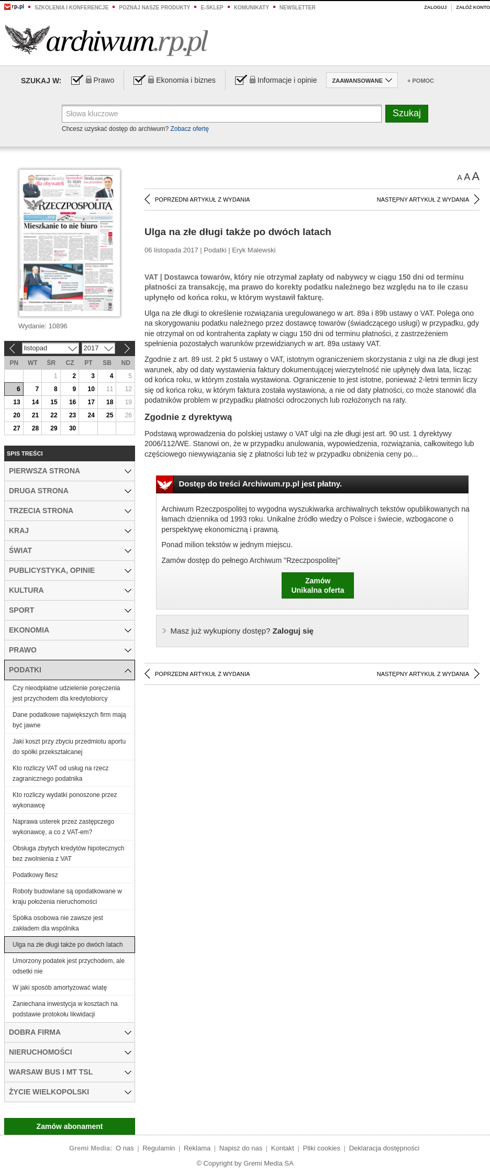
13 (16, 402)
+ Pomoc (420, 80)
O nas (125, 1148)
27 (16, 428)
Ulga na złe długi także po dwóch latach (68, 944)
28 (35, 428)
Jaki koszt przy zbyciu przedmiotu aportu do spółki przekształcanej (69, 747)
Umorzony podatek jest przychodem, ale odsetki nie (69, 966)
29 (53, 428)
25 (109, 415)
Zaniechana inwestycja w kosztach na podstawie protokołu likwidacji (65, 1009)
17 (90, 402)
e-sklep (212, 7)
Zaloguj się (242, 630)
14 (35, 402)
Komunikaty (251, 7)
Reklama (197, 1148)
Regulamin (158, 1148)
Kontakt (282, 1148)
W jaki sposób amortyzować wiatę (60, 987)
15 (53, 402)
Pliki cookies (322, 1148)
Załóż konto (473, 7)
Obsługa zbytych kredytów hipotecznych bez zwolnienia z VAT (68, 853)
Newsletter (298, 7)
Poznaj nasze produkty (154, 7)
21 (35, 415)
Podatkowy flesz (35, 875)
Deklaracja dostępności (384, 1148)
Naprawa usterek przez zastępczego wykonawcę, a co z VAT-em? (63, 827)
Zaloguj (435, 7)
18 (109, 402)
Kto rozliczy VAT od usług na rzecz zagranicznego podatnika (60, 773)
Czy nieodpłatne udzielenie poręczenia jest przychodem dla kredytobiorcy (66, 693)
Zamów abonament (70, 1126)
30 (72, 428)
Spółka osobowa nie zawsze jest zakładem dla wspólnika (58, 923)
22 (53, 415)
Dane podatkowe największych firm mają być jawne (69, 720)
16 (72, 402)
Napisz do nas (240, 1148)
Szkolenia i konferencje (71, 7)
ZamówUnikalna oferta (317, 585)
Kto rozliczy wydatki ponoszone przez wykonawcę (65, 800)
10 (90, 389)
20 (16, 415)
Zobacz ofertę (189, 128)
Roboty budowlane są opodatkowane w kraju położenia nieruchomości (67, 896)
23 (72, 415)
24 (90, 415)
